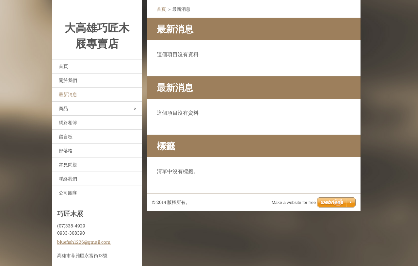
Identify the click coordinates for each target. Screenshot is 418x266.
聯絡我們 (68, 178)
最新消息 (68, 94)
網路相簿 (68, 122)
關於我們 (68, 80)
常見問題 (68, 164)
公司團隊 (68, 193)
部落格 (65, 150)
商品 (63, 108)
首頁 (63, 66)
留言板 (65, 136)
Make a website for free (294, 202)
